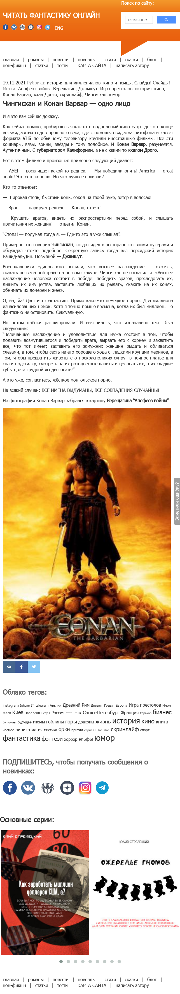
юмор (114, 94)
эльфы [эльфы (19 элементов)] (86, 739)
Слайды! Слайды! (152, 83)
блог (152, 59)
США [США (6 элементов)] (78, 713)
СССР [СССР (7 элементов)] (69, 713)
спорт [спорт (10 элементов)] (144, 730)
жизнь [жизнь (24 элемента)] (103, 721)
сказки (131, 59)
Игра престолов (116, 88)
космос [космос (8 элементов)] (8, 730)
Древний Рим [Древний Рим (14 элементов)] (76, 705)
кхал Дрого (45, 94)
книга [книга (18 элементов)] (162, 721)
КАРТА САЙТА (92, 65)
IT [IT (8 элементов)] (32, 705)
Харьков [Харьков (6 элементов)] (145, 713)
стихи (110, 59)
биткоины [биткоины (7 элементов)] (9, 722)
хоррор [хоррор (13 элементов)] (70, 739)
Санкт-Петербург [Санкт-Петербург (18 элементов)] (101, 712)
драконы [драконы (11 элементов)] (86, 722)
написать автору (132, 65)
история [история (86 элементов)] (126, 720)
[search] (138, 19)
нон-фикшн (14, 65)
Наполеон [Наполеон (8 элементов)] (32, 713)
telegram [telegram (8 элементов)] (42, 705)
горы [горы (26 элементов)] (71, 721)
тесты (62, 65)
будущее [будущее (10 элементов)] (25, 722)
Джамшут (87, 88)
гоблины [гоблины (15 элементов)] (55, 722)
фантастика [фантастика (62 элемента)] (21, 737)
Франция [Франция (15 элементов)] (130, 712)
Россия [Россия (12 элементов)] (58, 712)
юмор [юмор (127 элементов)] (104, 737)
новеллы (86, 59)
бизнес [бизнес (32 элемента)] (162, 711)
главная (11, 59)
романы (36, 59)
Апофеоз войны (34, 88)
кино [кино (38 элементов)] (148, 721)
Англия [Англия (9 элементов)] (55, 705)
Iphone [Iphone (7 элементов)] (25, 705)
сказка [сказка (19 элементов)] (102, 729)
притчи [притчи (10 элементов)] (77, 730)
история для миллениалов (73, 83)
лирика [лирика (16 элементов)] (22, 729)
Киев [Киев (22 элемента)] (17, 712)
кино (159, 88)
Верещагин (64, 88)
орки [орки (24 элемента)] (64, 728)
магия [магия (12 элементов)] (37, 729)
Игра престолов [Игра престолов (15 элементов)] (145, 705)
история (143, 88)
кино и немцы (117, 83)
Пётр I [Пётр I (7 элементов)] (45, 713)
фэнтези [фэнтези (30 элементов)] (52, 738)
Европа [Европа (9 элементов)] (121, 705)
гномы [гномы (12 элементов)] (39, 722)
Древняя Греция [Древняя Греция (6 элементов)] (102, 705)
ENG (58, 28)
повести (61, 59)
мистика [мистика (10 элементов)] (50, 730)
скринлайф (71, 94)
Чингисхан (95, 94)
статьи (41, 65)
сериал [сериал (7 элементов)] (89, 730)
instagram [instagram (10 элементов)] (11, 705)
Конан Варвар (17, 94)
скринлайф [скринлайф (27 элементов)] (125, 728)
